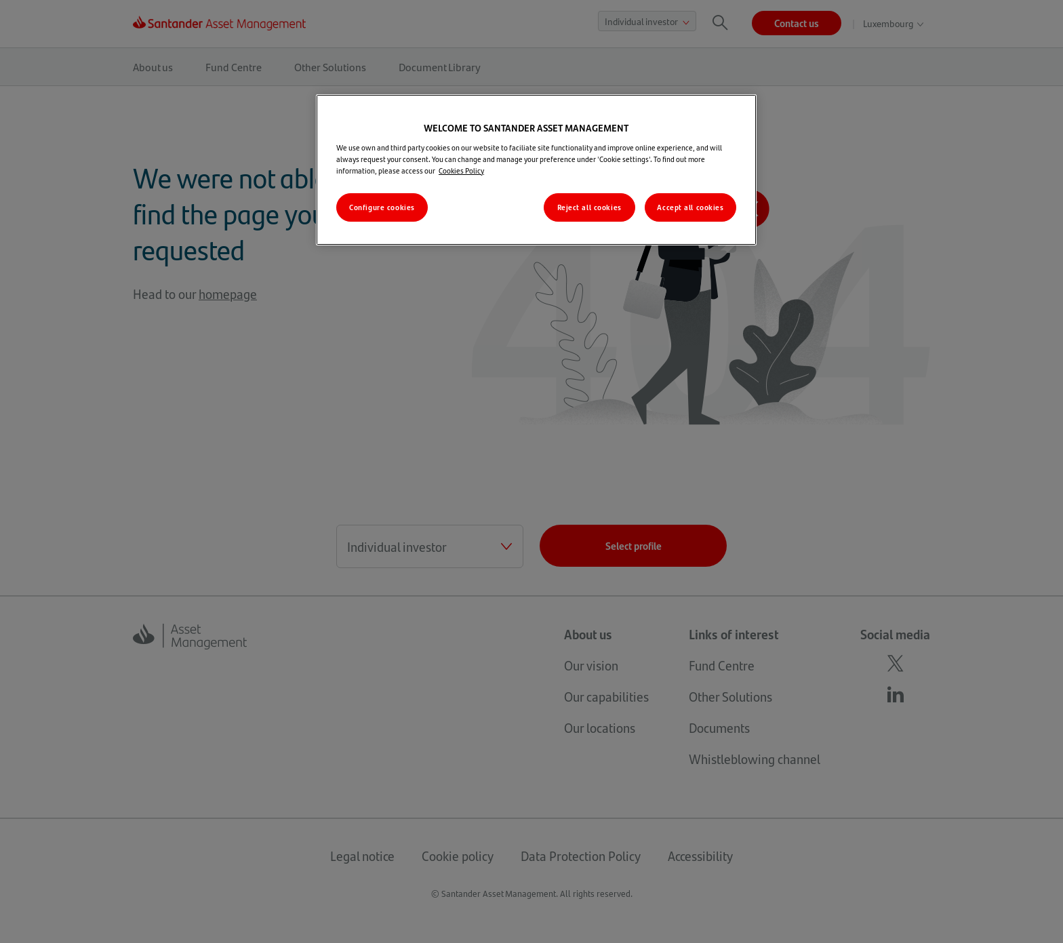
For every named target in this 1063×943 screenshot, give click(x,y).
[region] (536, 169)
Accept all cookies (690, 207)
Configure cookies (382, 207)
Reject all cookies (589, 207)
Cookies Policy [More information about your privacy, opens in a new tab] (461, 170)
